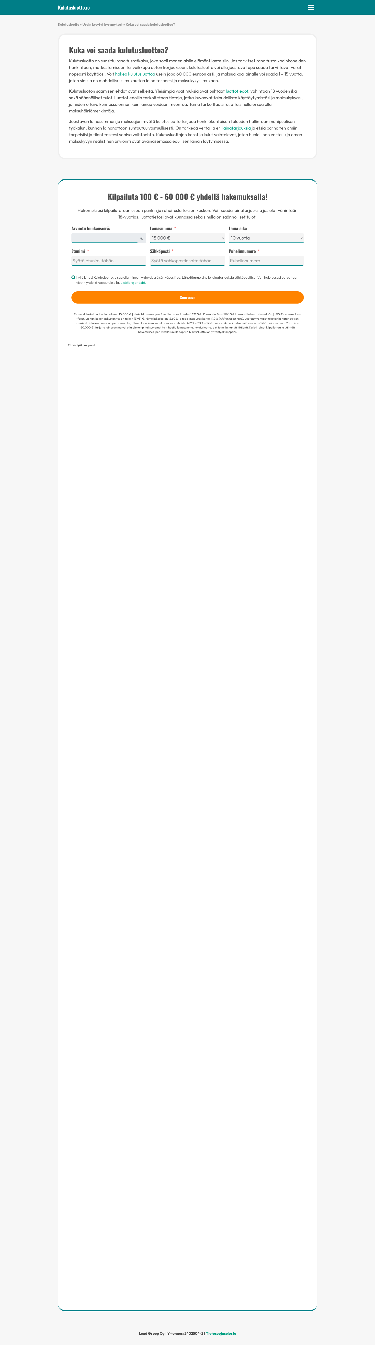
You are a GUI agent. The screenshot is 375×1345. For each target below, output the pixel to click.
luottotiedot (237, 91)
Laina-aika (238, 228)
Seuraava (187, 297)
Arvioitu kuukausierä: (90, 228)
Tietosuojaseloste (221, 1333)
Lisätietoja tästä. (133, 282)
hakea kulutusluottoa (135, 74)
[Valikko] (311, 7)
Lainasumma (161, 228)
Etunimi (78, 251)
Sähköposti (160, 251)
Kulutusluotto (68, 24)
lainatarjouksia (236, 128)
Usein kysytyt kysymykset (102, 24)
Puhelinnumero (242, 251)
